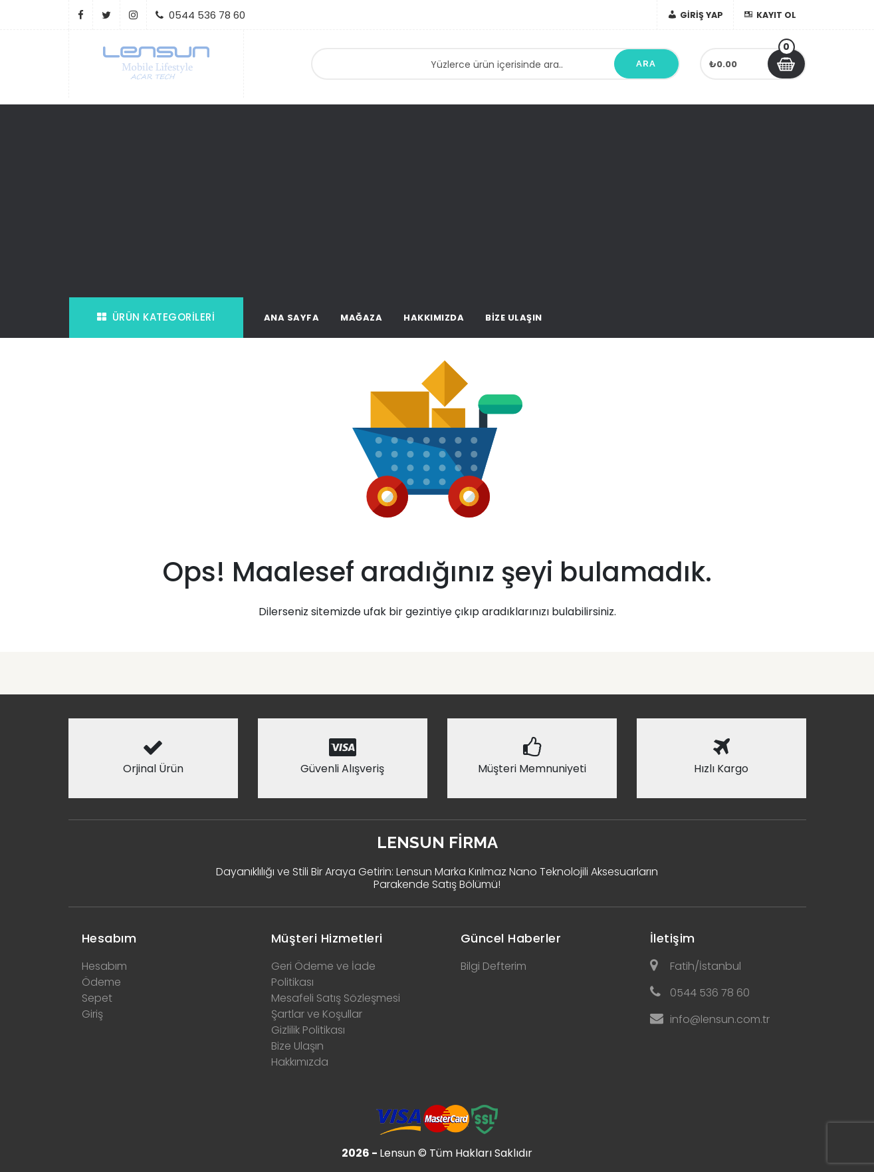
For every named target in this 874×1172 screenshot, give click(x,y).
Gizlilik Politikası (308, 1030)
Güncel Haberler (511, 938)
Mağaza (361, 317)
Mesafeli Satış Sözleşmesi (335, 998)
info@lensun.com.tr (710, 1019)
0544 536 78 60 (700, 992)
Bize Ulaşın (513, 317)
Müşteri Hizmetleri (327, 938)
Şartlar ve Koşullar (316, 1014)
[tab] (153, 934)
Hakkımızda (433, 317)
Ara (646, 64)
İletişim (672, 938)
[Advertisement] (437, 197)
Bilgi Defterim (493, 966)
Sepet (97, 998)
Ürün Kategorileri (156, 317)
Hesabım (109, 938)
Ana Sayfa (292, 317)
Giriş (92, 1014)
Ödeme (101, 982)
